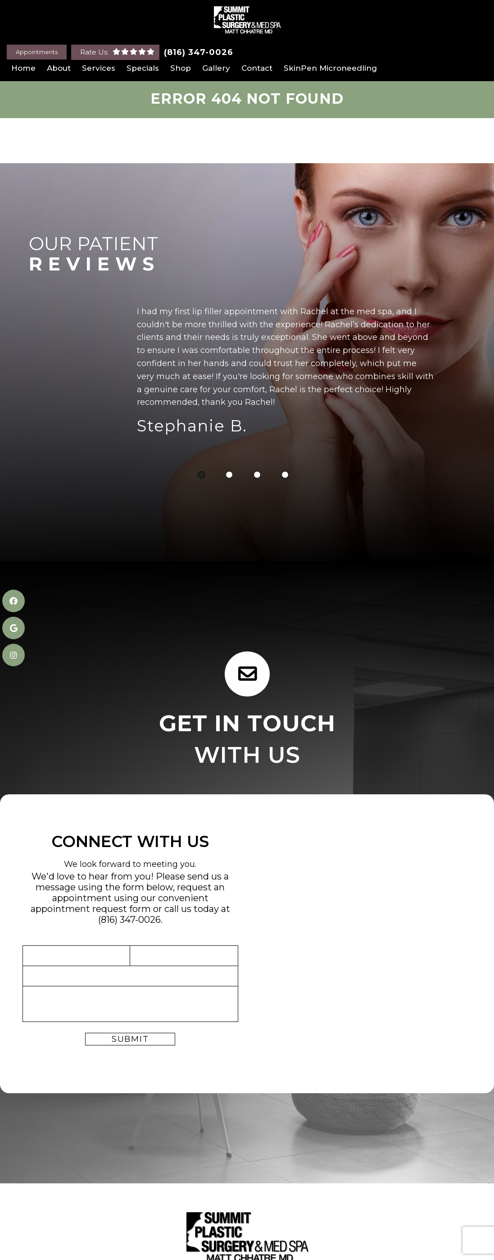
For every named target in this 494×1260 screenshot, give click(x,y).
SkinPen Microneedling (330, 68)
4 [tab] (285, 476)
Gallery (216, 68)
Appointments (37, 51)
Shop (180, 68)
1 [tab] (201, 476)
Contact (256, 68)
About (59, 68)
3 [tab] (257, 476)
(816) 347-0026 (198, 52)
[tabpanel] (285, 374)
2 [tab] (229, 476)
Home (23, 68)
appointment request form (91, 909)
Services (98, 68)
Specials (143, 68)
